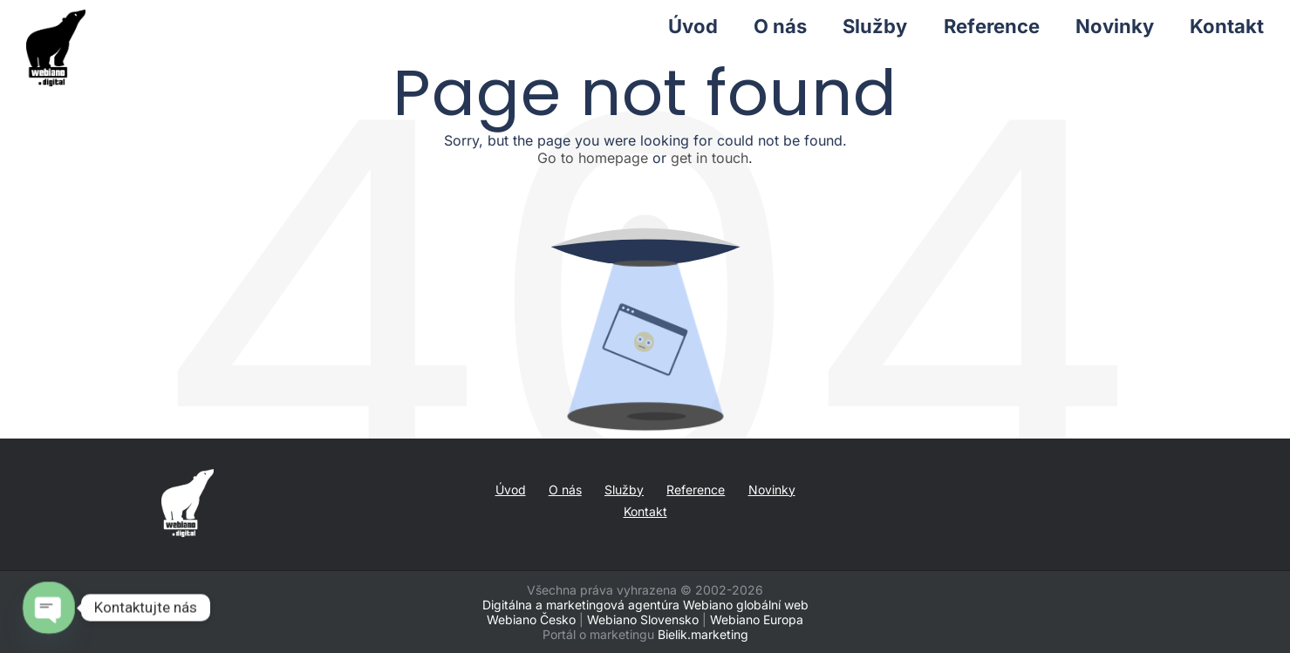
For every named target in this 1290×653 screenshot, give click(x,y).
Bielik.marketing (703, 634)
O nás (565, 489)
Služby (624, 489)
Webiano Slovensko (643, 619)
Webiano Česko (531, 619)
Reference (695, 489)
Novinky (771, 489)
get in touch (709, 158)
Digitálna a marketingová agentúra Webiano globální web (645, 604)
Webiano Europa (756, 619)
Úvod (510, 489)
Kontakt (645, 511)
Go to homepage (592, 158)
